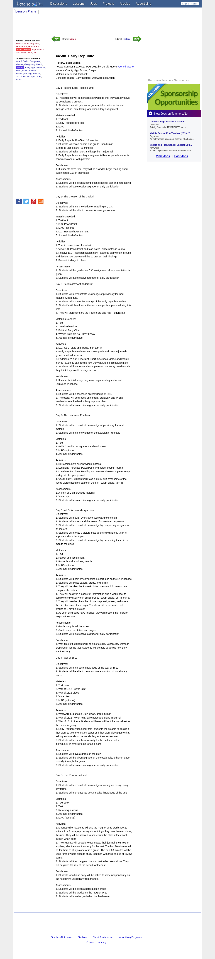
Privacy (102, 942)
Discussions (58, 3)
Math (18, 70)
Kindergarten (33, 43)
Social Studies (23, 76)
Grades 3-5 (33, 46)
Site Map (82, 937)
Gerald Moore (126, 66)
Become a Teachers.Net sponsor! (169, 80)
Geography (29, 64)
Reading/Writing (23, 73)
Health (39, 64)
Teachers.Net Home (61, 937)
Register (193, 4)
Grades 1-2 (21, 46)
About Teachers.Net (103, 937)
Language (30, 67)
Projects (108, 3)
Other (29, 52)
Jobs (93, 3)
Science (36, 73)
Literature (40, 67)
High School (38, 49)
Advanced (21, 52)
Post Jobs (181, 156)
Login (184, 4)
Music (25, 70)
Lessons (79, 3)
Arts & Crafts (22, 61)
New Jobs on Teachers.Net (168, 113)
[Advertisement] (97, 909)
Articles (125, 3)
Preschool (21, 43)
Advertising (143, 3)
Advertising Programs (130, 937)
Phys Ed (33, 70)
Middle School (23, 49)
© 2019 (90, 942)
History (20, 67)
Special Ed (36, 76)
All (34, 52)
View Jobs (163, 156)
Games (19, 64)
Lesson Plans (25, 11)
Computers (35, 61)
